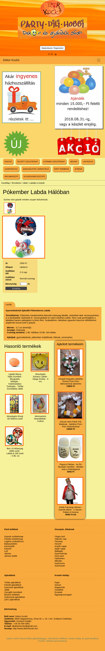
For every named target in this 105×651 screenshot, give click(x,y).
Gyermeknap (61, 553)
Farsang (59, 541)
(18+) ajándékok (12, 599)
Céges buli (60, 536)
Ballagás (59, 551)
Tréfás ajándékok (12, 582)
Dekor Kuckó (11, 60)
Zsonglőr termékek (13, 592)
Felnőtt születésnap (13, 539)
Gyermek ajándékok (13, 587)
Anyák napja (61, 546)
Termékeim (16, 183)
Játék (25, 183)
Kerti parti (59, 556)
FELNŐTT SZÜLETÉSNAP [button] (27, 162)
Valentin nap (60, 539)
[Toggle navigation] (99, 60)
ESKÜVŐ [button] (8, 162)
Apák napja (60, 548)
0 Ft (52, 54)
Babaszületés (10, 544)
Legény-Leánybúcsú (14, 541)
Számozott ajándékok (14, 597)
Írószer (58, 585)
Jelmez (7, 553)
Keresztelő (9, 546)
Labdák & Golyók (37, 183)
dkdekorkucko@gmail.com (20, 626)
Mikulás (58, 561)
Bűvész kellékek (12, 594)
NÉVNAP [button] (73, 162)
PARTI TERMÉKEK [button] (61, 169)
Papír (57, 582)
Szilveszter (60, 565)
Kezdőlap (5, 183)
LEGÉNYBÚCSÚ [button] (11, 169)
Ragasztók (60, 587)
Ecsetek (58, 592)
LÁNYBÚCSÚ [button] (88, 162)
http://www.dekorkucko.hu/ (21, 628)
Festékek (59, 590)
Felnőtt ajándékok (12, 585)
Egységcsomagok (63, 594)
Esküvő (7, 548)
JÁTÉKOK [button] (78, 169)
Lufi (6, 551)
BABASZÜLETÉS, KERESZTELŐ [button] (36, 169)
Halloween (60, 558)
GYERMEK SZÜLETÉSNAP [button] (54, 162)
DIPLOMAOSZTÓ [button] (11, 177)
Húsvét (58, 544)
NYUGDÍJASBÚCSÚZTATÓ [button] (34, 177)
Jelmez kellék (10, 556)
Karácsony (60, 563)
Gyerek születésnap (13, 536)
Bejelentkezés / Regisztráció (52, 48)
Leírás (9, 304)
